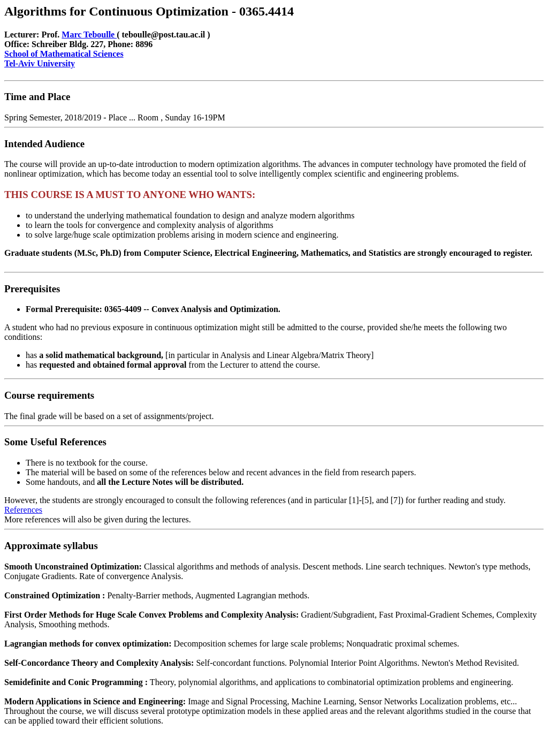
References (23, 509)
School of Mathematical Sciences (64, 53)
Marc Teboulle (89, 34)
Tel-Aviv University (39, 63)
